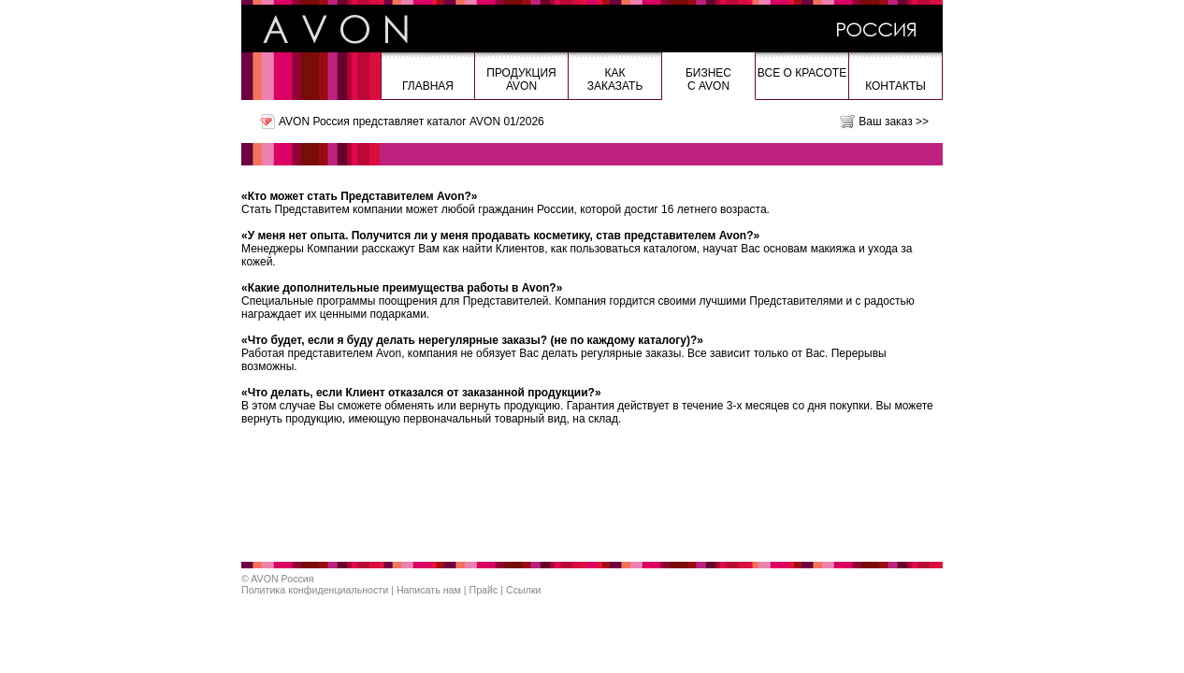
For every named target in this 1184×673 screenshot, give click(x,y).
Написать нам (429, 589)
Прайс (483, 589)
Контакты (895, 86)
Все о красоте (802, 72)
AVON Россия (282, 578)
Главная (428, 86)
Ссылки (523, 589)
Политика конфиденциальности (314, 589)
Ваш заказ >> (894, 121)
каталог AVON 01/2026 (484, 121)
